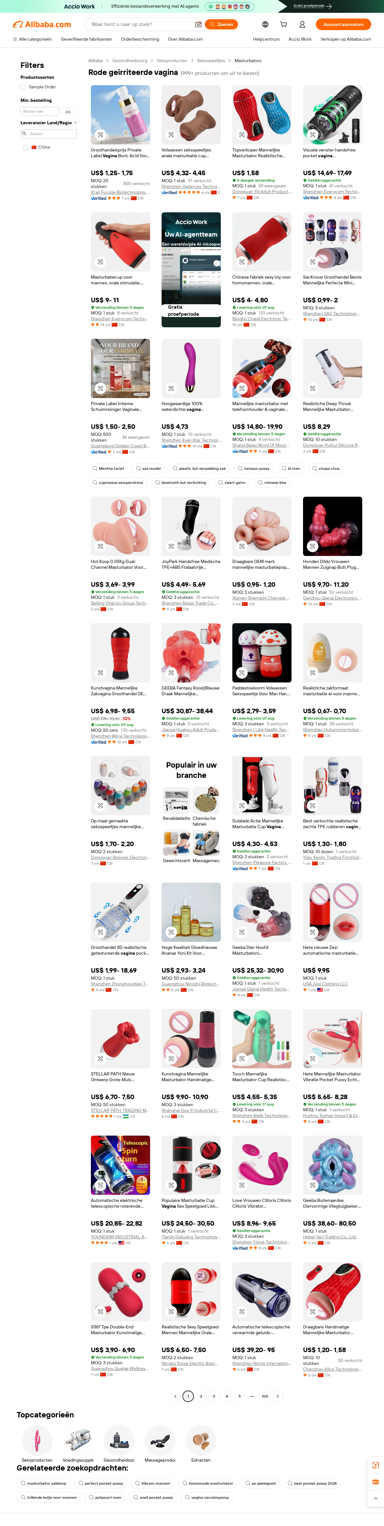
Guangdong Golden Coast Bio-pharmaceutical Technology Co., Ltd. (120, 445)
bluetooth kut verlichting (180, 482)
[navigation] (49, 729)
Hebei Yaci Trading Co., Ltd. (329, 1236)
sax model (148, 468)
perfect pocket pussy (100, 1483)
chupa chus (326, 468)
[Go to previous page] (175, 1396)
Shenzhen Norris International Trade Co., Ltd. (262, 1363)
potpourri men (105, 1497)
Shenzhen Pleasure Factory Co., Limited (262, 862)
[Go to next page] (278, 1396)
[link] (375, 1465)
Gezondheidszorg (129, 60)
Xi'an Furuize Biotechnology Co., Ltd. (120, 192)
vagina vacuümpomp (207, 1497)
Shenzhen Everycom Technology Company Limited (332, 191)
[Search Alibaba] (140, 24)
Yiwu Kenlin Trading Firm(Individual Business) (332, 857)
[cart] (285, 25)
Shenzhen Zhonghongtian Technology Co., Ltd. (120, 983)
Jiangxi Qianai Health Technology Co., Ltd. (262, 988)
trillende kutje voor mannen (49, 1497)
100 (265, 1396)
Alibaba (95, 60)
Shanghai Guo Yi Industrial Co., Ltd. (191, 1110)
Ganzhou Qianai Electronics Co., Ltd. (332, 597)
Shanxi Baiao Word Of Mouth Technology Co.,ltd (262, 445)
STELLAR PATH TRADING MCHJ (120, 1110)
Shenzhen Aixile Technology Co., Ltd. (262, 1115)
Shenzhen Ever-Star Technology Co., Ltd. (191, 440)
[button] (198, 24)
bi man (291, 468)
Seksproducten (172, 60)
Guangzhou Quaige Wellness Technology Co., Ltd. (120, 1368)
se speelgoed (260, 1483)
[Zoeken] (221, 24)
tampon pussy (253, 468)
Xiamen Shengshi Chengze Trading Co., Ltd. (262, 597)
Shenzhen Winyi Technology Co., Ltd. (120, 736)
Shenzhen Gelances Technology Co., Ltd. (191, 186)
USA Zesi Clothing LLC (325, 983)
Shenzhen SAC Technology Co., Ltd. (332, 313)
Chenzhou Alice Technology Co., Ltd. (332, 1369)
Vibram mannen (152, 1483)
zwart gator (232, 482)
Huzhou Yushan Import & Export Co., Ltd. (332, 1115)
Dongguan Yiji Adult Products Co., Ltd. (262, 191)
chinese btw (272, 482)
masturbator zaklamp (43, 1483)
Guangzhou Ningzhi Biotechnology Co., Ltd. (191, 983)
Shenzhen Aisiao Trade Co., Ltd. (191, 603)
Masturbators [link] (248, 60)
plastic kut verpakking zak (199, 468)
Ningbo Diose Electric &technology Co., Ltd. (191, 1363)
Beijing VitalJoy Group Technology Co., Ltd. (120, 603)
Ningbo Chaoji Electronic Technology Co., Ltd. (262, 318)
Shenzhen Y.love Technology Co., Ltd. (262, 1241)
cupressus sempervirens (117, 482)
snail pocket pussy (153, 1497)
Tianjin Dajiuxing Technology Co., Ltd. (191, 1236)
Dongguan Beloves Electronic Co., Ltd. (120, 857)
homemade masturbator (207, 1483)
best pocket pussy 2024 (312, 1483)
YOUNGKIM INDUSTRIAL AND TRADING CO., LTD (120, 1236)
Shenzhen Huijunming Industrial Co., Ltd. (332, 729)
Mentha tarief (108, 468)
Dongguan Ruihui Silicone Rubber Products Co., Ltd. (332, 445)
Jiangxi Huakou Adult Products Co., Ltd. (191, 729)
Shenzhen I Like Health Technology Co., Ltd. (262, 729)
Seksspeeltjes (211, 60)
